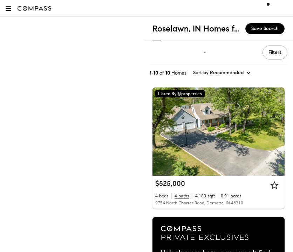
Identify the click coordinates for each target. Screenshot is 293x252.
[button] (8, 8)
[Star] (274, 185)
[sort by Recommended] (222, 73)
